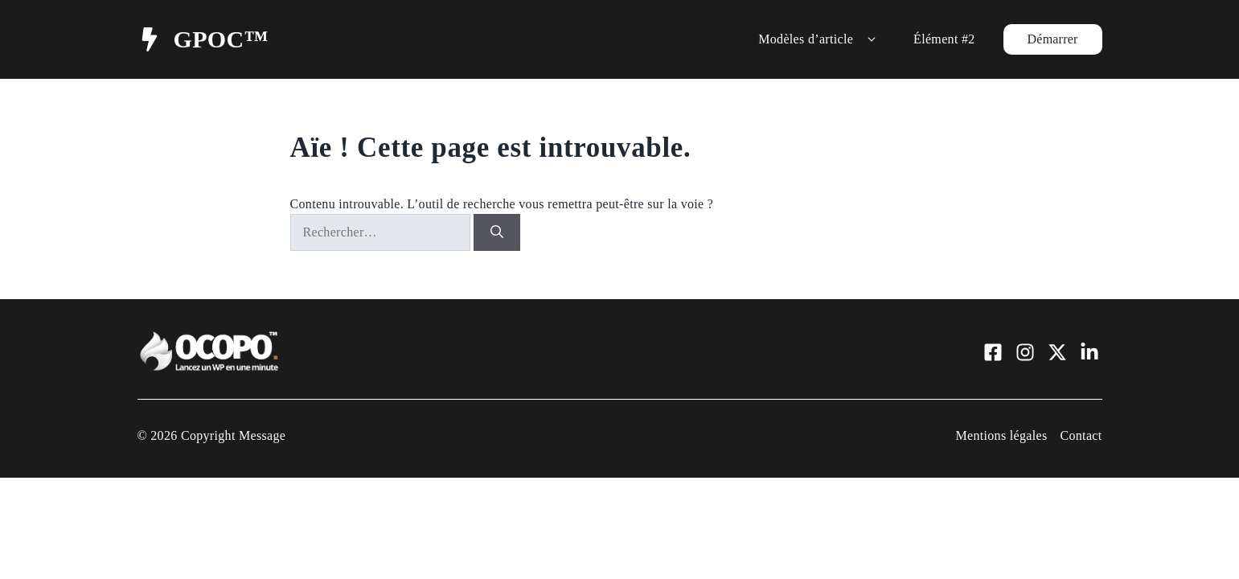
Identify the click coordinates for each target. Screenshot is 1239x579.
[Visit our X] (1057, 352)
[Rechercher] (497, 232)
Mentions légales (1001, 435)
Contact (1081, 435)
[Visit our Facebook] (993, 352)
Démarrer (1053, 39)
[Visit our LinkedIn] (1089, 352)
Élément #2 (944, 39)
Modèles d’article (819, 39)
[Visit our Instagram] (1025, 352)
